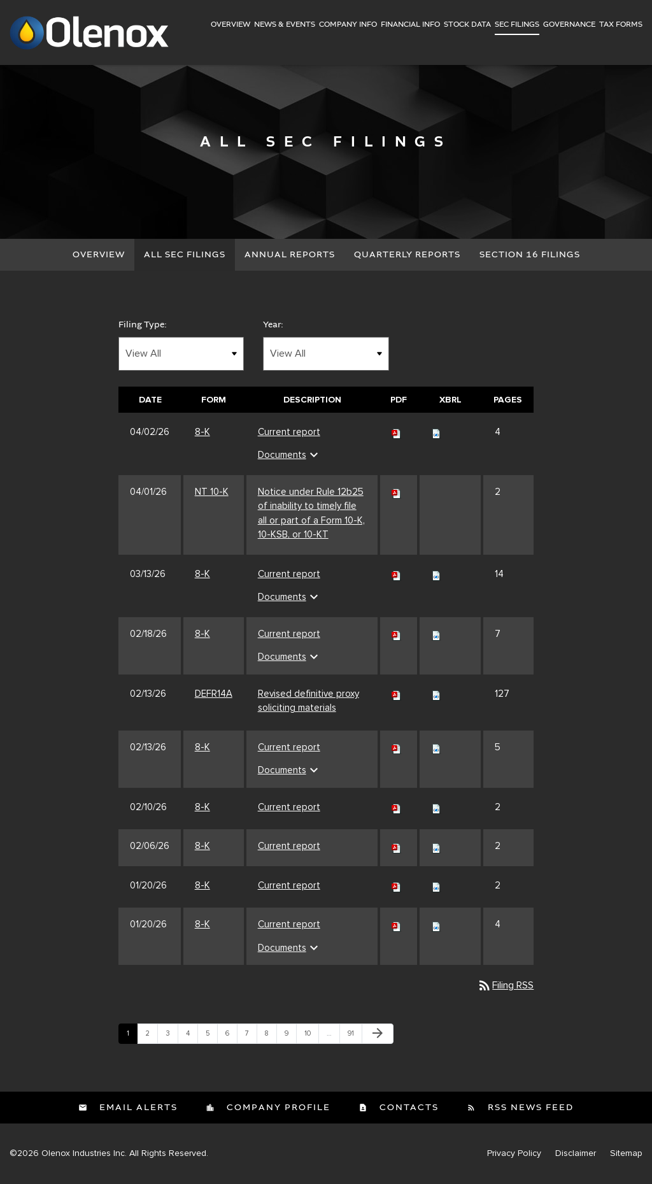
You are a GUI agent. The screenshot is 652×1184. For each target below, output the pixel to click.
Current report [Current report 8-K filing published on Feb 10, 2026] (289, 807)
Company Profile (276, 1108)
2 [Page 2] (151, 1037)
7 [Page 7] (250, 1037)
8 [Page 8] (270, 1037)
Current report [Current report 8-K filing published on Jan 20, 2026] (289, 885)
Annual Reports (289, 254)
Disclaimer (575, 1154)
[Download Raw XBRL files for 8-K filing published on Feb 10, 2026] (436, 807)
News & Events (284, 25)
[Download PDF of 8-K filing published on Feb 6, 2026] (397, 846)
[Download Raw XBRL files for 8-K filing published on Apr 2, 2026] (436, 432)
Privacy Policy (514, 1154)
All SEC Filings (184, 254)
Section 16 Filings (529, 254)
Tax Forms (620, 25)
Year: (273, 324)
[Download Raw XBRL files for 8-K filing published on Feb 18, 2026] (436, 633)
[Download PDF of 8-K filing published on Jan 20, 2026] (397, 885)
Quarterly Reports (407, 254)
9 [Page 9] (290, 1037)
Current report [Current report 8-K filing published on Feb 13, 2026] (289, 747)
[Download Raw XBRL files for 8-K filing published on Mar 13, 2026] (436, 574)
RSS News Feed (529, 1108)
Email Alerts (137, 1108)
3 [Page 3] (171, 1037)
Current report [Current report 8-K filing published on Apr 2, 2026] (289, 432)
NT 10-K (212, 491)
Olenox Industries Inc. (84, 1153)
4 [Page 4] (191, 1037)
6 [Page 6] (231, 1037)
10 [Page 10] (311, 1037)
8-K (202, 432)
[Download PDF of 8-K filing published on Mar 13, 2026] (397, 574)
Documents (290, 455)
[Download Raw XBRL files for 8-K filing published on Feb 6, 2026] (436, 846)
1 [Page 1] (132, 1037)
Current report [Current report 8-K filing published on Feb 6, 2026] (289, 846)
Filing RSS (505, 986)
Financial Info (410, 25)
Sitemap (626, 1154)
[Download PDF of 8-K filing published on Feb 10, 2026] (397, 807)
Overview (230, 25)
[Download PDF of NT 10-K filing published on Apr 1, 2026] (397, 491)
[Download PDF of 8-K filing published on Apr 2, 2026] (397, 432)
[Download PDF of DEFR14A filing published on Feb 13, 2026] (397, 693)
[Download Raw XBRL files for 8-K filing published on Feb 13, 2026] (436, 747)
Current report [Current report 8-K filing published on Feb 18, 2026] (289, 633)
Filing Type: (142, 324)
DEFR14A (213, 693)
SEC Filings (517, 25)
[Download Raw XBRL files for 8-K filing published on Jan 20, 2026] (436, 885)
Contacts (407, 1108)
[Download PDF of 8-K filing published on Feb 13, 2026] (397, 747)
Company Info (348, 25)
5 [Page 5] (211, 1037)
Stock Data (467, 25)
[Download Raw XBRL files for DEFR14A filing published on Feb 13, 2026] (436, 693)
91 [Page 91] (354, 1037)
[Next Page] (377, 1034)
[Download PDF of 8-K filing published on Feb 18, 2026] (397, 633)
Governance (569, 25)
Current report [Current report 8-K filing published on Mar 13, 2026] (289, 574)
